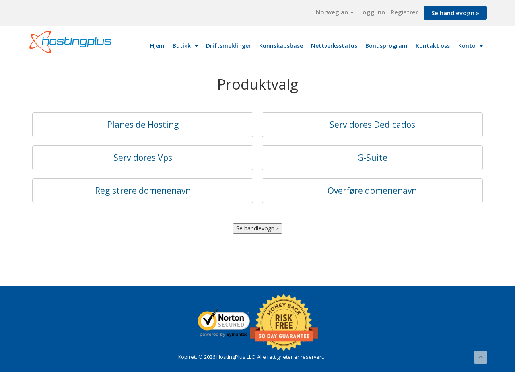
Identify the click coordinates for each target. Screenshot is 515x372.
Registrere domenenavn (143, 190)
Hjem (157, 45)
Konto (470, 45)
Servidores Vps (142, 157)
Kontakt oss (433, 45)
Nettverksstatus (334, 45)
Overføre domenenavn (372, 190)
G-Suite (372, 157)
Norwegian (335, 12)
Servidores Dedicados (372, 124)
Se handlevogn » (455, 13)
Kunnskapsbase (281, 45)
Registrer (404, 12)
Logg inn (372, 12)
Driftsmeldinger (228, 45)
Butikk (185, 45)
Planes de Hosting (143, 124)
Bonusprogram (386, 45)
